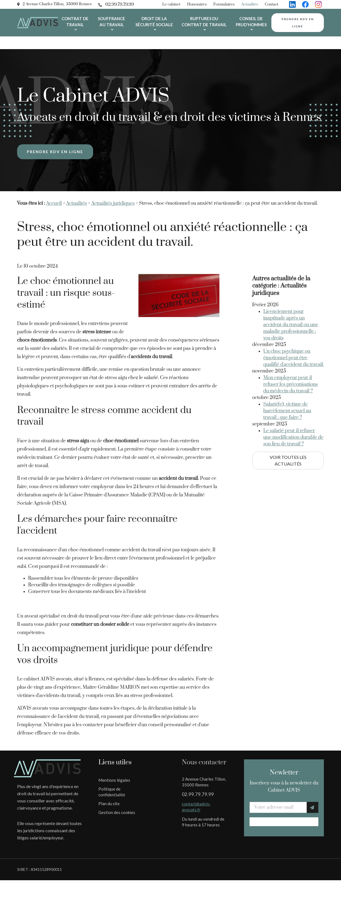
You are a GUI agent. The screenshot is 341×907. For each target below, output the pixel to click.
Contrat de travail (75, 21)
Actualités (249, 4)
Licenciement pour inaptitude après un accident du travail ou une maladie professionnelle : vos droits (290, 300)
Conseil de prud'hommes (251, 21)
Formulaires (224, 4)
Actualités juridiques (113, 191)
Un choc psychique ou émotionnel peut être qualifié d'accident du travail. (293, 333)
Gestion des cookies (116, 799)
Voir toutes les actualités (288, 435)
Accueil (54, 191)
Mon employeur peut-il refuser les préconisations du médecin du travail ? (290, 359)
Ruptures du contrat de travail (204, 21)
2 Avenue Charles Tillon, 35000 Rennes (57, 4)
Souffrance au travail (111, 21)
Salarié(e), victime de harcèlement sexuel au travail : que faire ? (287, 386)
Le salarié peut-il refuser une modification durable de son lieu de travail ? (293, 412)
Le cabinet (171, 4)
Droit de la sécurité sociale (154, 21)
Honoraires (197, 4)
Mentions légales (114, 767)
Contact (271, 4)
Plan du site (109, 790)
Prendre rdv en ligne (298, 22)
